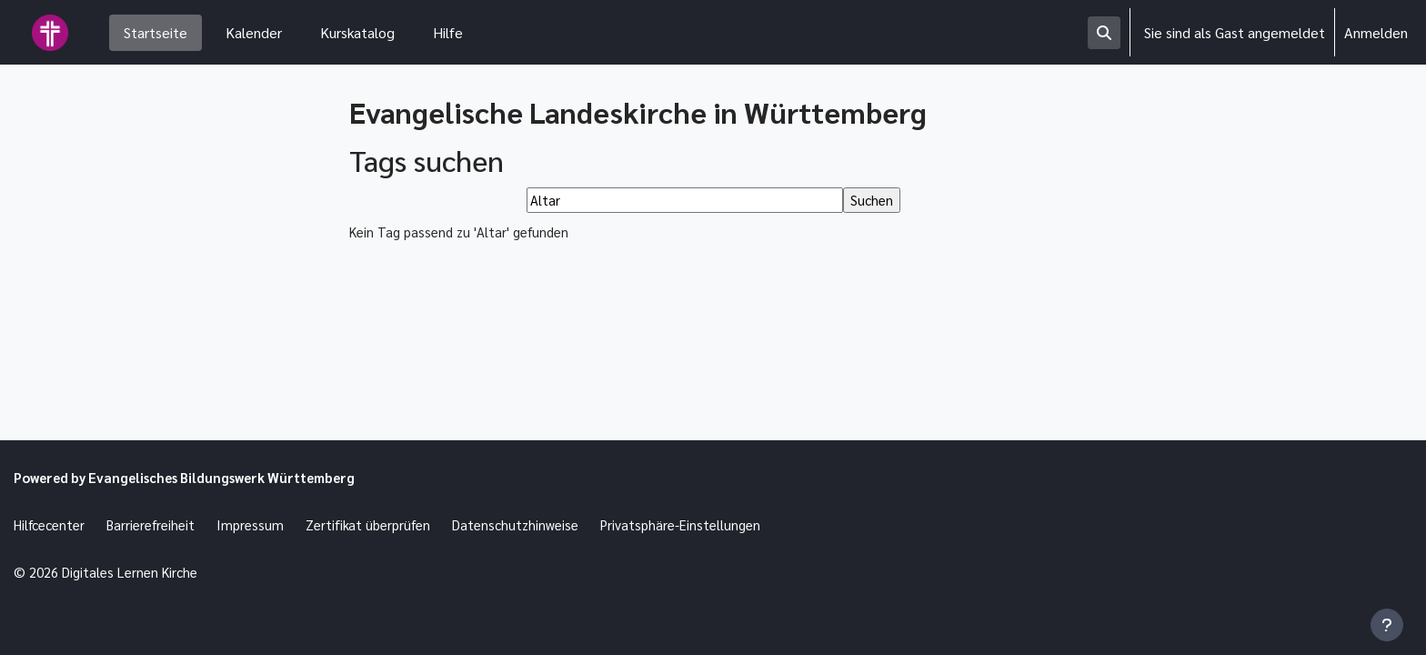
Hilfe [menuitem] (448, 32)
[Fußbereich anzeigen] (1387, 625)
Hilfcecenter (53, 521)
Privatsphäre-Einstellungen (717, 521)
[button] (1104, 32)
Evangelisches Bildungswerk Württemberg (242, 472)
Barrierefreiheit (161, 521)
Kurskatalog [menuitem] (357, 32)
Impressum (265, 521)
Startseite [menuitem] (155, 32)
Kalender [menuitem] (254, 32)
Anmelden (1376, 32)
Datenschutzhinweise (543, 521)
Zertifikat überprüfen (388, 521)
